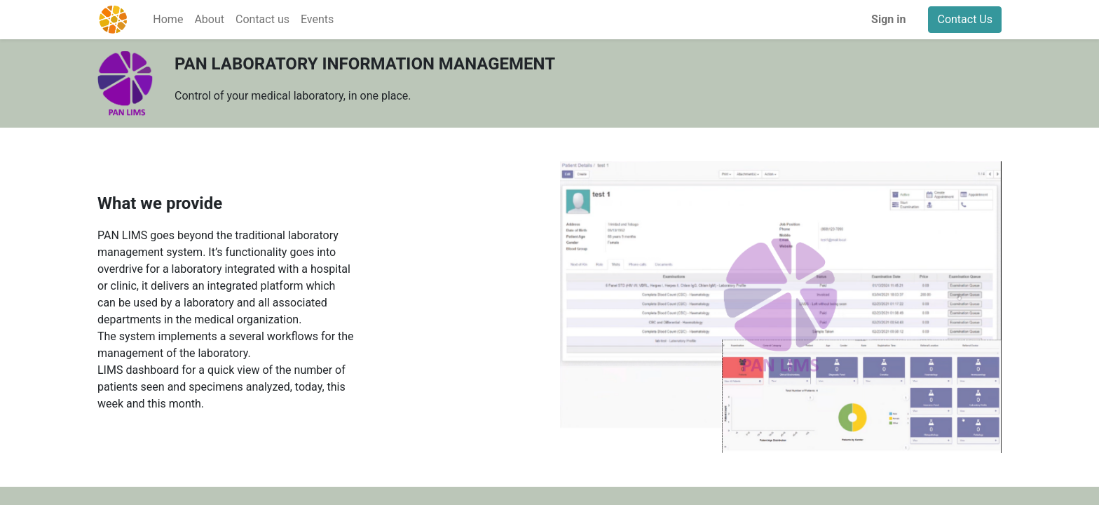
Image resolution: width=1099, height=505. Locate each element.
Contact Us (964, 19)
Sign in (888, 19)
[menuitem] (168, 20)
